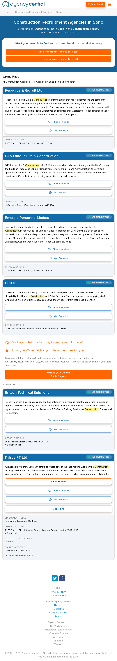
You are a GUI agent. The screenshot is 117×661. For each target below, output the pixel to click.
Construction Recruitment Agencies (34, 12)
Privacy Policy (58, 592)
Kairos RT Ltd (16, 457)
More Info (58, 509)
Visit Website (58, 130)
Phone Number (58, 121)
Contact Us (58, 609)
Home (8, 12)
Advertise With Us (58, 612)
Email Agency (58, 482)
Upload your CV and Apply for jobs (58, 374)
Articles (59, 616)
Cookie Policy (58, 595)
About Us (59, 605)
